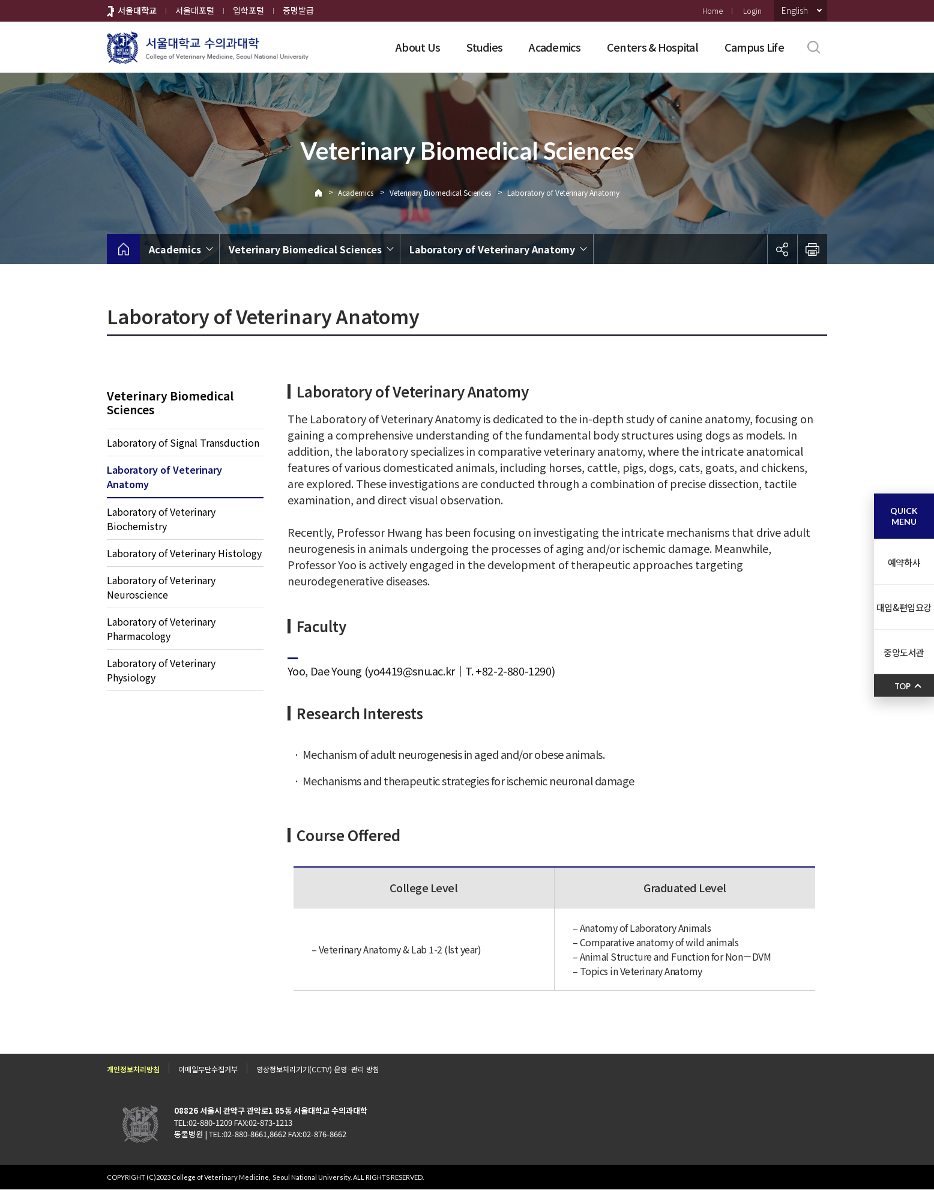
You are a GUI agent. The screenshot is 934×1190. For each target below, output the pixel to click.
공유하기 (782, 249)
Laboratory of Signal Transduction (183, 443)
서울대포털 (194, 10)
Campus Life (754, 47)
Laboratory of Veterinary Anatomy (563, 192)
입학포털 (248, 10)
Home (712, 10)
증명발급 (298, 10)
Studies (484, 47)
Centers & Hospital (652, 47)
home (123, 249)
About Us (418, 47)
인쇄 (812, 249)
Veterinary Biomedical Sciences (440, 192)
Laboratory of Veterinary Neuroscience (161, 587)
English (795, 10)
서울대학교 (137, 10)
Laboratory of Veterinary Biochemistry (161, 519)
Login (752, 10)
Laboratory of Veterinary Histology (184, 553)
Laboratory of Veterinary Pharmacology (161, 629)
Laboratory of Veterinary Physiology (161, 670)
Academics (554, 47)
